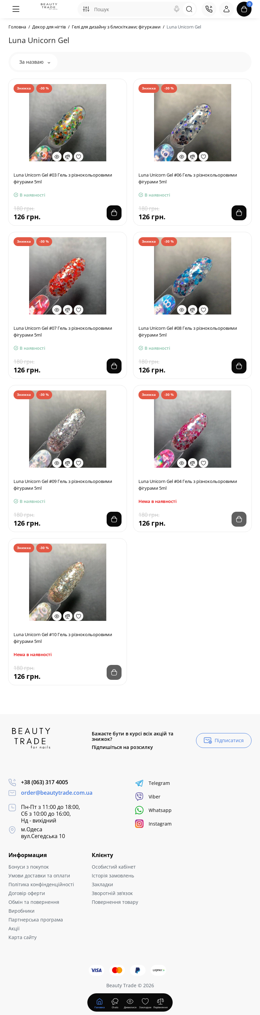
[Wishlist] (78, 156)
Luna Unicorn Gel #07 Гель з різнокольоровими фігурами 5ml (63, 331)
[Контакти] (208, 9)
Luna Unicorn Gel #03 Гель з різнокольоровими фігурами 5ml (63, 178)
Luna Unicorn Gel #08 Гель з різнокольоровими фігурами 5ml (187, 331)
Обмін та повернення (33, 902)
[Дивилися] (115, 1002)
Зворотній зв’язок (112, 893)
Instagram (153, 823)
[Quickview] (57, 156)
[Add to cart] (114, 212)
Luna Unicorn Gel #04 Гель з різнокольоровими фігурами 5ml (187, 484)
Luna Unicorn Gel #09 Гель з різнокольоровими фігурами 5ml (63, 484)
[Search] (176, 9)
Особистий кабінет (114, 867)
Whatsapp (153, 810)
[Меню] (15, 9)
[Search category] (86, 9)
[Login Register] (226, 9)
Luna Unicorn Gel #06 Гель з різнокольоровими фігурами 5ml (187, 178)
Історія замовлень (113, 875)
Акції (14, 928)
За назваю (34, 62)
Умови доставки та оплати (39, 875)
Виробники (21, 911)
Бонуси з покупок (28, 867)
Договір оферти (26, 893)
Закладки (102, 884)
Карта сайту (22, 937)
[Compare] (67, 156)
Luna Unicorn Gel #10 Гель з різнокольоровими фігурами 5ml (63, 637)
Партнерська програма (35, 919)
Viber (147, 796)
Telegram (152, 783)
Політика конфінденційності (41, 884)
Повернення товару (115, 902)
